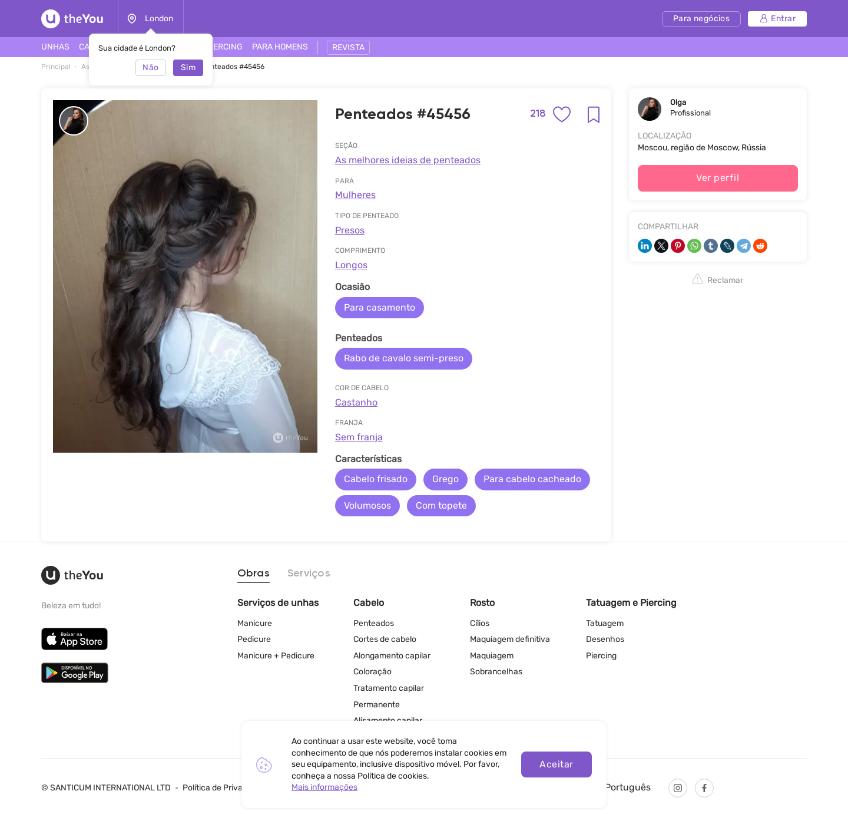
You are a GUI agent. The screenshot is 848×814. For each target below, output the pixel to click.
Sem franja (359, 437)
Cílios (479, 623)
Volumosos (367, 505)
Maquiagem (492, 656)
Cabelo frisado (376, 479)
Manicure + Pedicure (275, 656)
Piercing (601, 656)
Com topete (441, 505)
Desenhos (605, 639)
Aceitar (556, 764)
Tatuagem (605, 623)
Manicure (254, 623)
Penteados (373, 623)
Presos (350, 230)
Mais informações (324, 787)
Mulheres (355, 194)
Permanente (376, 705)
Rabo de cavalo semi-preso (403, 358)
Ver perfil (717, 177)
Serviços (308, 573)
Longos (351, 265)
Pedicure (254, 639)
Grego (445, 479)
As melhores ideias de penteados (408, 160)
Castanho (356, 402)
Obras (253, 573)
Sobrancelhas (496, 672)
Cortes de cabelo (384, 639)
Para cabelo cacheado (532, 479)
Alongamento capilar (391, 656)
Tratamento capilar (388, 688)
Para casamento (379, 307)
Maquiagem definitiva (510, 639)
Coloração (372, 672)
